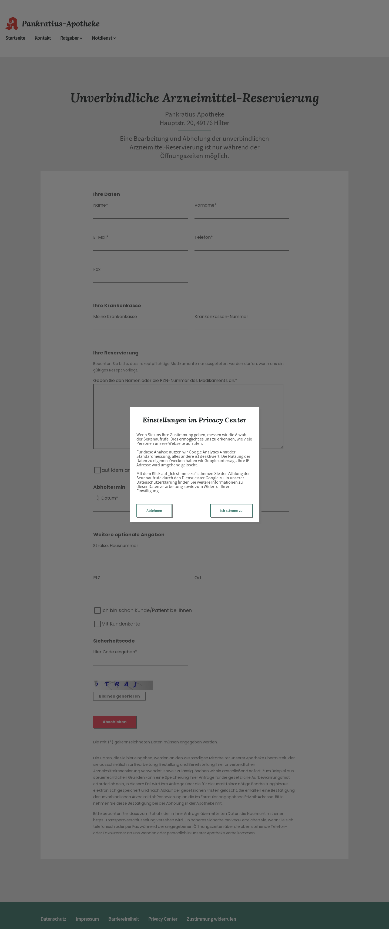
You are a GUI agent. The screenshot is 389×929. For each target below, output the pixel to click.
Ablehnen (154, 510)
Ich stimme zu (231, 510)
